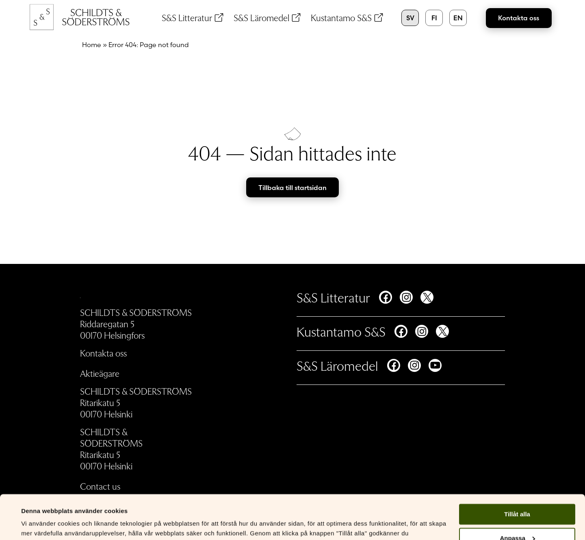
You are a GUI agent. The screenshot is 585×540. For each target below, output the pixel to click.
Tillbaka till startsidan (292, 188)
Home (91, 45)
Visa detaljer (39, 524)
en (458, 18)
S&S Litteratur (187, 17)
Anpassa (517, 496)
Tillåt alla (517, 472)
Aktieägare (99, 373)
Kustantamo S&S (341, 17)
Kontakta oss (518, 18)
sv (410, 18)
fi (434, 18)
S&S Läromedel (261, 17)
